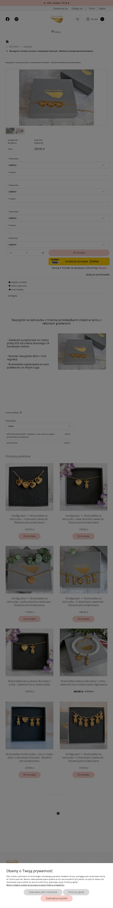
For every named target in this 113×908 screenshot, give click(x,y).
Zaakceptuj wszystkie (56, 898)
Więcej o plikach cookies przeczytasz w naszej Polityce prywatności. (35, 885)
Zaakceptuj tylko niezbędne (43, 892)
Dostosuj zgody (76, 892)
